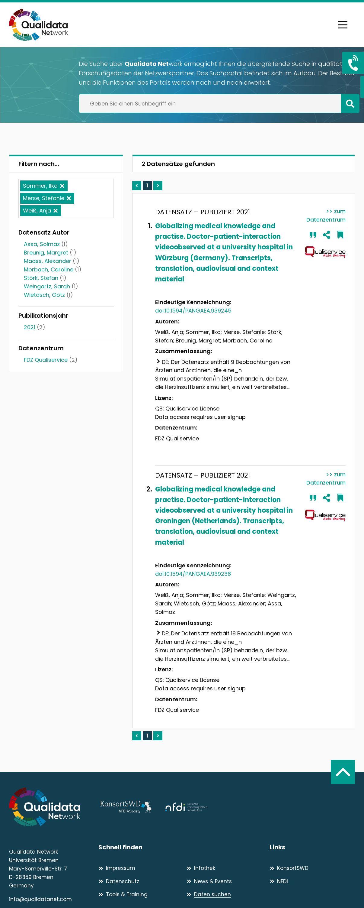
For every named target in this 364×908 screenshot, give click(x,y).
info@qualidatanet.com (40, 899)
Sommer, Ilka (40, 186)
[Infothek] (228, 868)
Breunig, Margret (46, 252)
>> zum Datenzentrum (326, 215)
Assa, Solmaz (42, 244)
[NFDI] (312, 881)
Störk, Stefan (41, 278)
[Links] (312, 847)
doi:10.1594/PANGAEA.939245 (193, 310)
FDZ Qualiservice (46, 360)
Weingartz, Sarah (47, 286)
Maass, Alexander (47, 261)
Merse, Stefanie (43, 198)
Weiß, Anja (37, 210)
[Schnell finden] (184, 847)
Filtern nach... (38, 164)
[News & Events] (228, 881)
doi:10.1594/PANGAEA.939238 (193, 574)
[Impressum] (139, 868)
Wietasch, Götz (44, 295)
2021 (29, 327)
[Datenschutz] (139, 881)
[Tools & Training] (139, 894)
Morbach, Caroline (48, 269)
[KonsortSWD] (312, 868)
